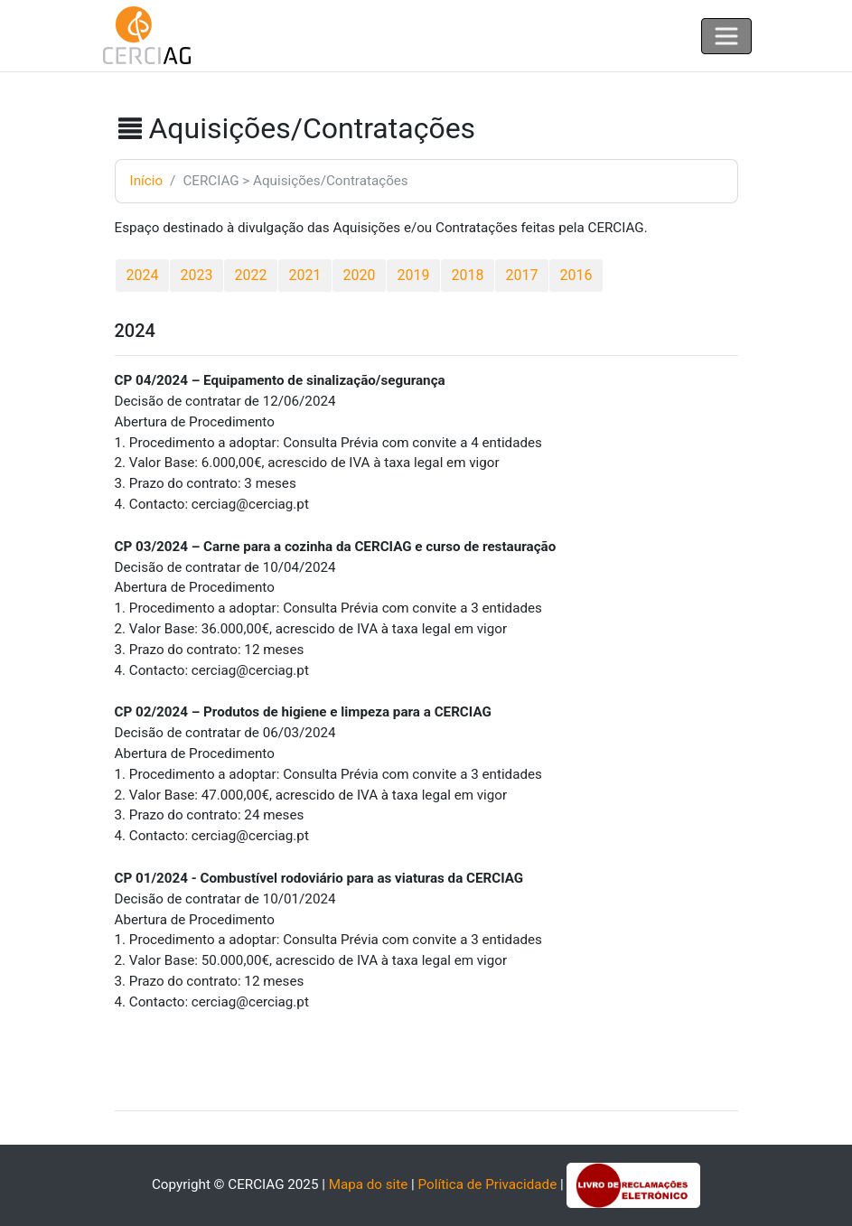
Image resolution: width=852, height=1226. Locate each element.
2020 (359, 275)
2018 (468, 275)
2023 (197, 275)
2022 (251, 275)
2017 (522, 275)
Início (147, 181)
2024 (142, 275)
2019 (414, 275)
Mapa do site (368, 1184)
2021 (305, 275)
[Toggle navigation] (726, 36)
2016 (576, 275)
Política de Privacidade (487, 1184)
